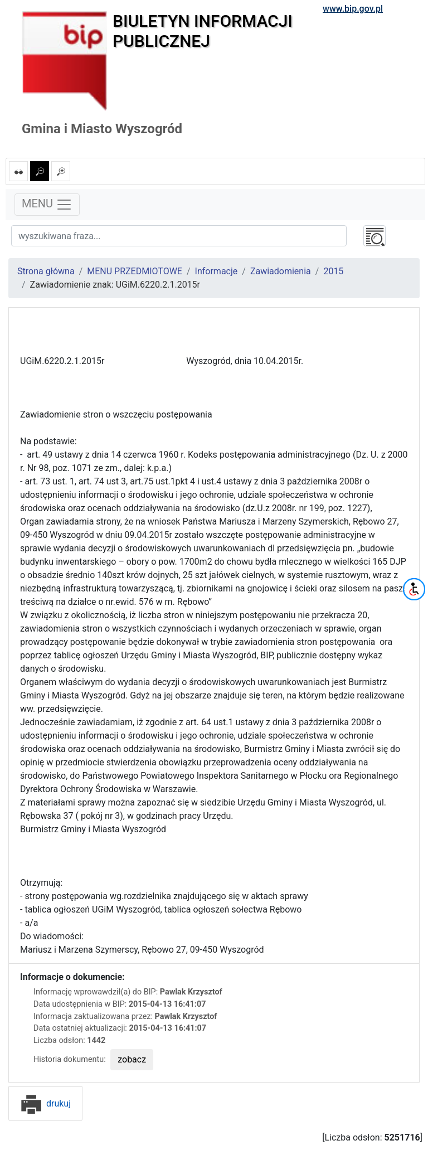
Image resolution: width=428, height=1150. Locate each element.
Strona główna (46, 271)
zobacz (132, 1059)
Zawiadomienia (280, 271)
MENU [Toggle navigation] (47, 204)
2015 (333, 271)
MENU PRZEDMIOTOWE (134, 271)
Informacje (216, 271)
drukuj (45, 1103)
